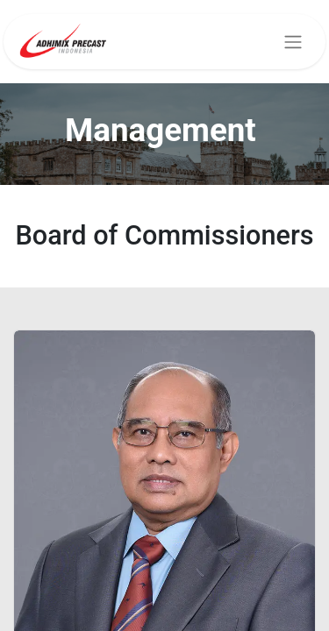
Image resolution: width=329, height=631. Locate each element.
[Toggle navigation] (293, 41)
